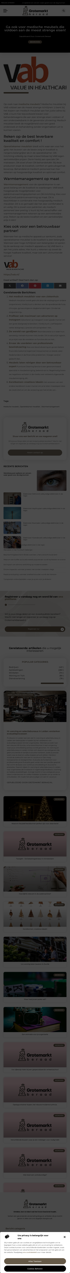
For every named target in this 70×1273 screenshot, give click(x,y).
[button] (64, 1237)
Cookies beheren (35, 1269)
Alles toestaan (35, 1261)
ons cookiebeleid (30, 1252)
